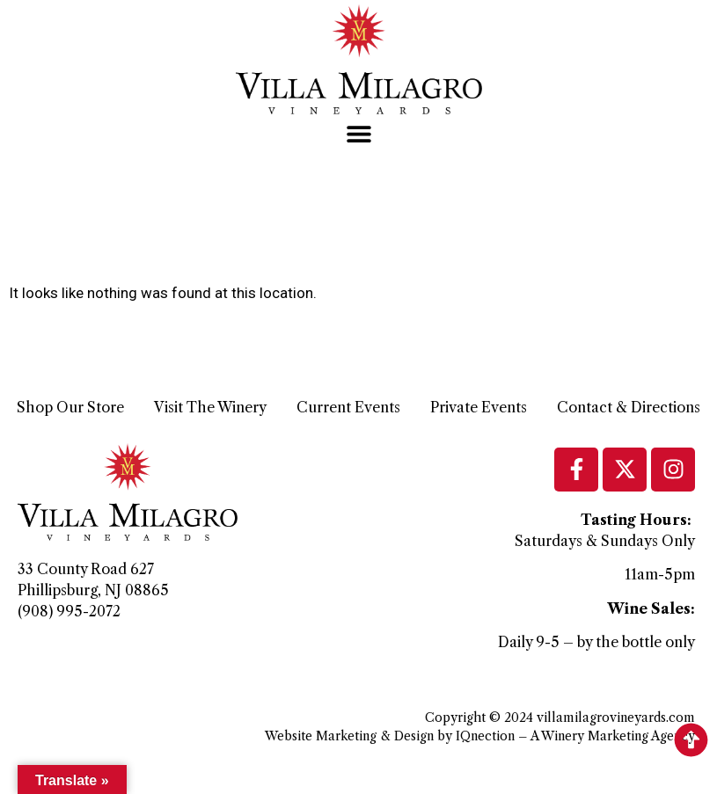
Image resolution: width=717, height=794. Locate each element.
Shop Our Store (70, 407)
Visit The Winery (210, 407)
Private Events (478, 407)
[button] (358, 134)
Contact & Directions (628, 407)
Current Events (348, 407)
